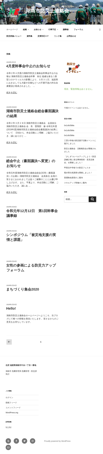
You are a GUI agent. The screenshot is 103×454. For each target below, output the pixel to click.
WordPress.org (12, 412)
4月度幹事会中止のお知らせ (28, 66)
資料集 (29, 36)
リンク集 (58, 36)
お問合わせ (71, 36)
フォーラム (78, 29)
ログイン (9, 397)
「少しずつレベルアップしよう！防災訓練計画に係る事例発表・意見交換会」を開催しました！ (80, 159)
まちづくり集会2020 (22, 289)
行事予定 (53, 29)
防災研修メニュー (13, 36)
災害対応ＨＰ (43, 36)
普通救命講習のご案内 (73, 178)
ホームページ (12, 29)
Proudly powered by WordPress (57, 441)
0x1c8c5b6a (69, 125)
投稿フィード (11, 403)
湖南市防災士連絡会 (47, 10)
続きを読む (11, 92)
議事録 (66, 29)
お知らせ (39, 29)
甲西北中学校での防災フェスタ (77, 168)
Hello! (11, 308)
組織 (26, 29)
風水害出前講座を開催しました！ (78, 173)
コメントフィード (13, 408)
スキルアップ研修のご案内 (75, 183)
